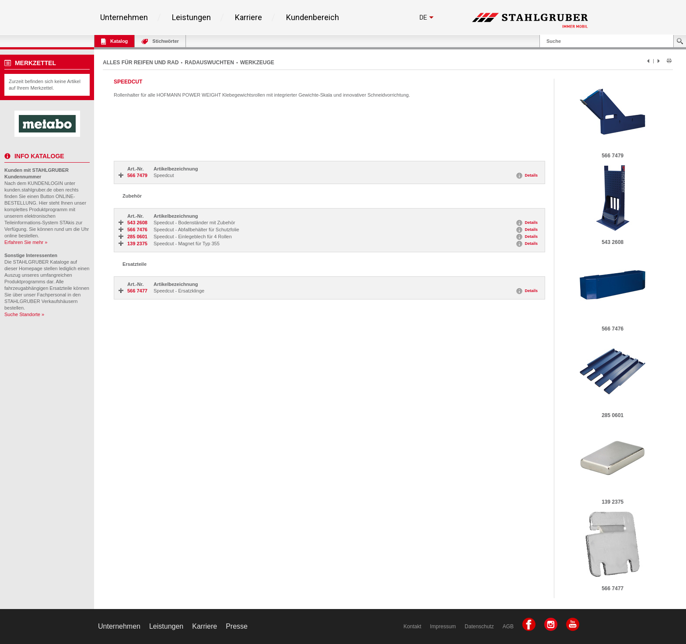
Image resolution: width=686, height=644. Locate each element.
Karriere (248, 17)
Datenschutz (479, 626)
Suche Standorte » (24, 314)
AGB (508, 626)
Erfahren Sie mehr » (25, 242)
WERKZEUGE (257, 62)
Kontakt (412, 626)
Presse (237, 626)
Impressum (443, 626)
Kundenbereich (312, 17)
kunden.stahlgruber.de (28, 189)
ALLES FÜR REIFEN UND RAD (140, 62)
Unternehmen (124, 17)
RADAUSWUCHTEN (209, 62)
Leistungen (191, 17)
